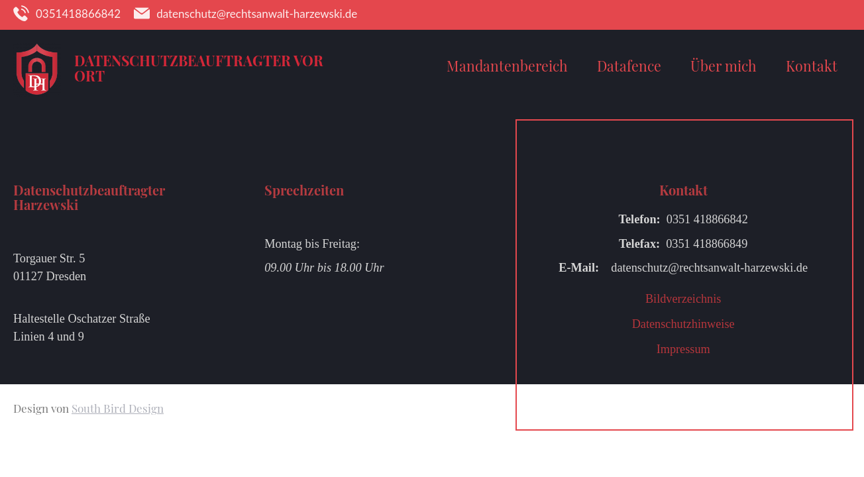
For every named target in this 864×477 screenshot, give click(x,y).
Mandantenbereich (507, 65)
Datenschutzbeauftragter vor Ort (198, 68)
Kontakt (811, 65)
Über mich (723, 65)
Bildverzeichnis (683, 298)
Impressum (683, 349)
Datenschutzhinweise (683, 324)
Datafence (629, 65)
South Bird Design (118, 408)
